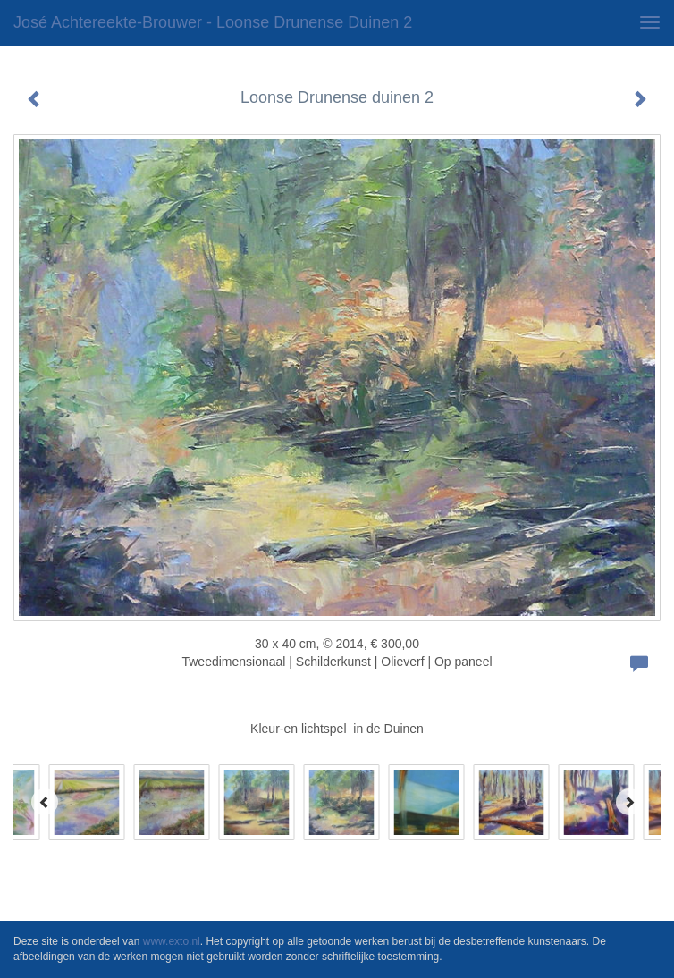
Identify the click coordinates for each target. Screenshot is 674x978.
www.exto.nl (171, 941)
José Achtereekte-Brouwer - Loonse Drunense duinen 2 (212, 22)
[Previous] (44, 801)
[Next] (629, 801)
